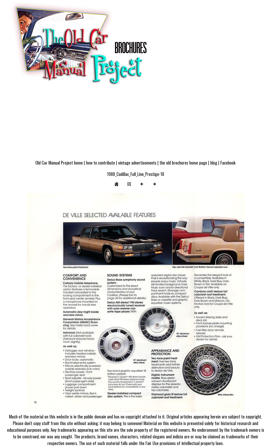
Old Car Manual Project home (59, 162)
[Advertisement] (135, 125)
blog (213, 162)
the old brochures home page (183, 162)
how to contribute (100, 162)
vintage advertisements (137, 162)
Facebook (228, 162)
